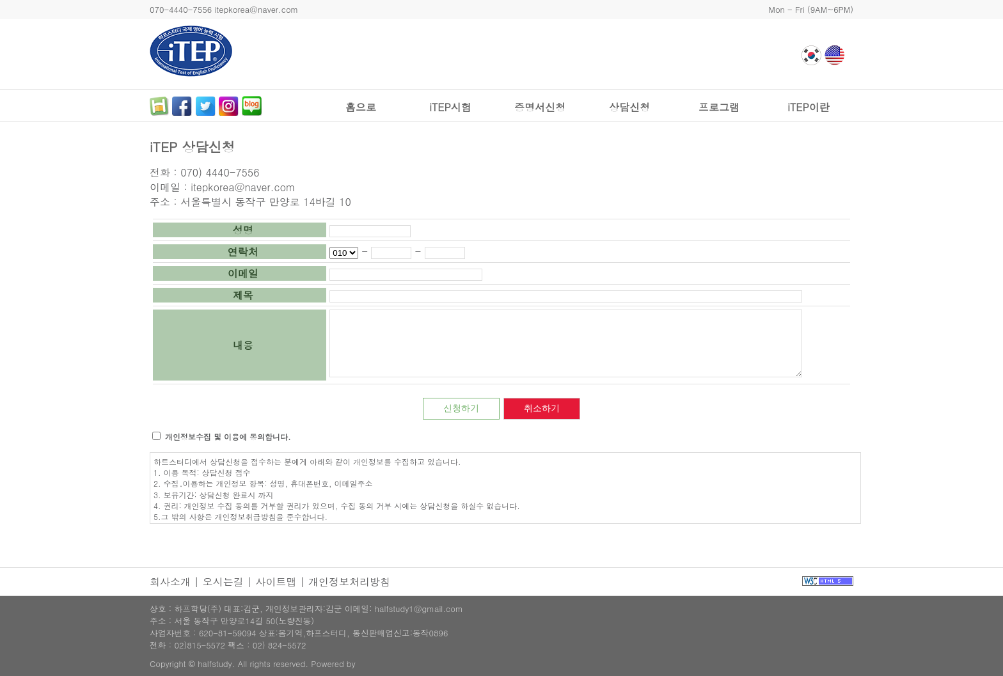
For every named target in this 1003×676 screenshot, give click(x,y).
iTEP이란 (808, 107)
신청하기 (461, 408)
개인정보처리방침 (349, 581)
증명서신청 (539, 107)
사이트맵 (275, 581)
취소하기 (542, 408)
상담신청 (629, 107)
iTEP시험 (450, 107)
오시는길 (223, 581)
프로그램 (719, 107)
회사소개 (170, 581)
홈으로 (360, 107)
